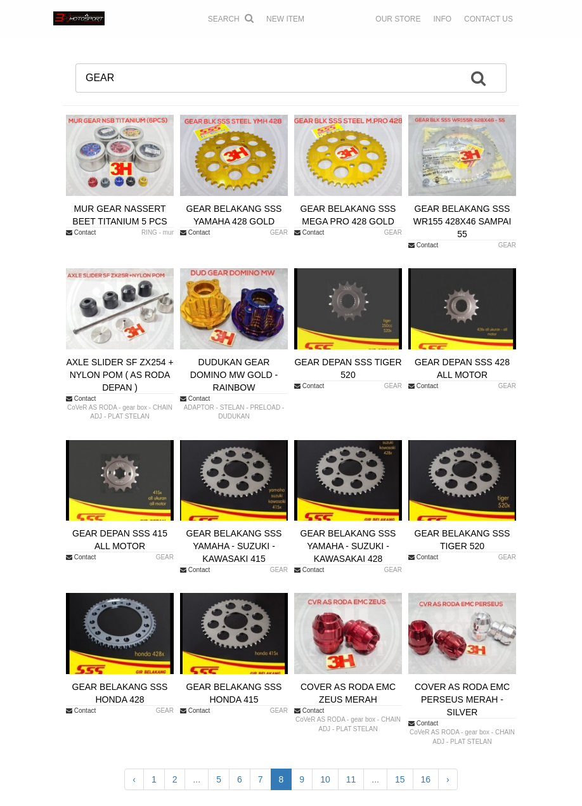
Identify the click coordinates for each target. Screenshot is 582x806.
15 (400, 779)
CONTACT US (488, 19)
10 (325, 779)
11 (351, 779)
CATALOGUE (340, 19)
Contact (81, 232)
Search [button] (231, 18)
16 (426, 779)
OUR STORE (397, 19)
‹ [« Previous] (134, 779)
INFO (442, 19)
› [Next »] (447, 779)
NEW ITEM (285, 19)
